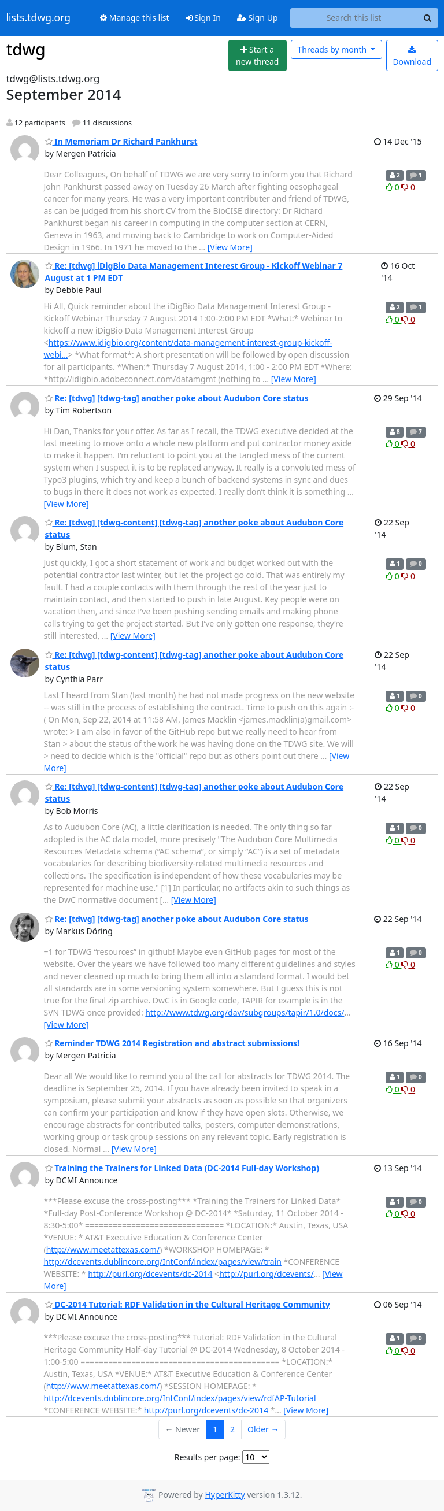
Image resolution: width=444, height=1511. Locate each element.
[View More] (230, 247)
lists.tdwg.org (38, 18)
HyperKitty (225, 1494)
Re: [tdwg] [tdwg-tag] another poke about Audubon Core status (177, 397)
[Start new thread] (257, 56)
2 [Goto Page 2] (232, 1429)
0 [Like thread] (393, 187)
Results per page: (207, 1456)
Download (412, 56)
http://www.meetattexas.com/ (103, 1249)
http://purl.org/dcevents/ (266, 1273)
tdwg (26, 49)
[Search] (427, 18)
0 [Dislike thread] (408, 187)
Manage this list (134, 17)
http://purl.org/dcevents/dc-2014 (150, 1273)
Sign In (203, 17)
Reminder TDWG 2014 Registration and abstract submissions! (172, 1043)
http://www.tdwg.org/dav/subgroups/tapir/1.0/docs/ (244, 1012)
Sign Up (257, 17)
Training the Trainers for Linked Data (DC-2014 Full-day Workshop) (182, 1167)
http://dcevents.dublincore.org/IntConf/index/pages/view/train (163, 1261)
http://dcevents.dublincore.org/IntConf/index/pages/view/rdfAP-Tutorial (180, 1398)
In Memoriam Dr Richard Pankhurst (121, 141)
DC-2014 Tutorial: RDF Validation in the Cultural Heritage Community (187, 1304)
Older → (263, 1429)
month (332, 49)
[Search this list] (354, 18)
